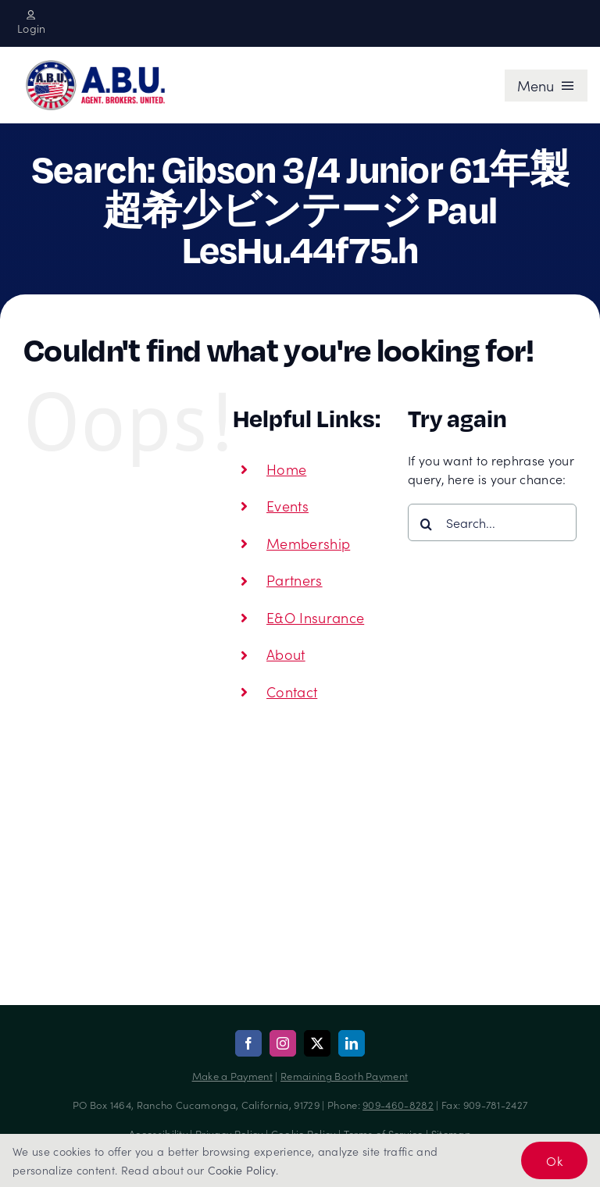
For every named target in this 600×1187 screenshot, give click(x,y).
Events (287, 505)
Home (286, 469)
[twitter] (317, 1043)
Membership (308, 543)
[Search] (426, 524)
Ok (554, 1160)
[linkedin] (351, 1043)
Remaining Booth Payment (344, 1075)
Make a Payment (232, 1075)
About (285, 654)
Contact (291, 691)
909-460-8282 (398, 1104)
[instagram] (283, 1043)
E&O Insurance (315, 617)
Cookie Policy (242, 1170)
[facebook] (248, 1043)
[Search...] (492, 522)
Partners (294, 580)
